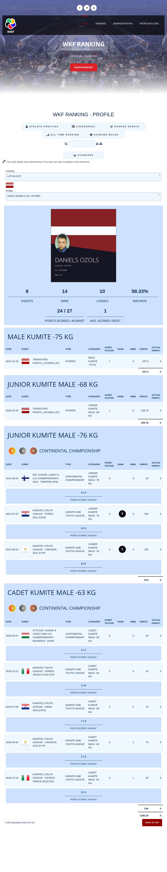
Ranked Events (125, 126)
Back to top (152, 823)
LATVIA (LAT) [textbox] (14, 176)
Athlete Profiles (42, 126)
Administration (122, 23)
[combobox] (83, 177)
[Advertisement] (83, 848)
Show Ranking (83, 67)
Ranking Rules (104, 134)
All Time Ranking (62, 134)
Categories (83, 126)
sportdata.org (149, 23)
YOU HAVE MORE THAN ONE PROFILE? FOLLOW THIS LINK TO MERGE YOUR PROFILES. (46, 162)
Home (85, 23)
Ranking (101, 23)
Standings (83, 155)
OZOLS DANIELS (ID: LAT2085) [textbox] (23, 196)
